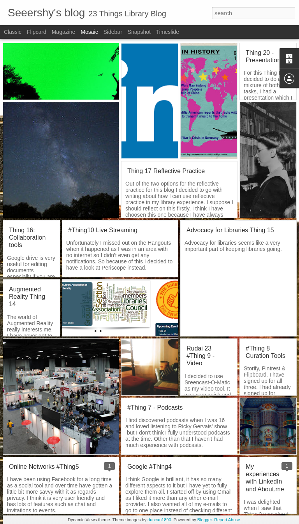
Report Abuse (227, 519)
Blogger (204, 519)
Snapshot (139, 32)
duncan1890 (159, 519)
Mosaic (89, 32)
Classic (12, 32)
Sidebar (113, 32)
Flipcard (36, 32)
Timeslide (167, 32)
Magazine (64, 32)
